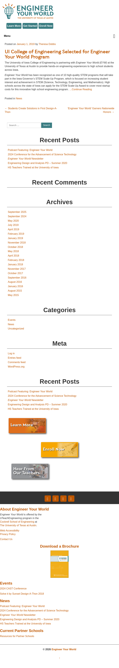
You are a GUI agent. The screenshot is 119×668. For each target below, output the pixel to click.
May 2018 (13, 251)
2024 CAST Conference (13, 588)
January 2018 (15, 264)
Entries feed (14, 357)
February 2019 (16, 233)
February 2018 (16, 260)
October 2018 (15, 247)
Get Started (30, 26)
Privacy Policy (8, 534)
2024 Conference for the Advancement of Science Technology (42, 154)
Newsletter (25, 158)
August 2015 (15, 290)
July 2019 (13, 225)
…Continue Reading (80, 89)
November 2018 (17, 242)
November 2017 (17, 269)
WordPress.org (16, 366)
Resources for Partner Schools (17, 636)
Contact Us (6, 539)
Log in (11, 353)
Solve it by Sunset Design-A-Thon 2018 (22, 593)
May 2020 (13, 220)
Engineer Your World (64, 649)
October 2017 (15, 273)
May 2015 (13, 295)
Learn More (14, 26)
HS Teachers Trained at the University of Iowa (33, 167)
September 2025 (17, 212)
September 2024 (17, 216)
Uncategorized (16, 328)
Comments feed (17, 362)
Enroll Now (45, 26)
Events (12, 320)
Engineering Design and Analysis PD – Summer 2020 (37, 163)
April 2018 (13, 255)
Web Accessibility (9, 530)
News (19, 98)
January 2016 (15, 286)
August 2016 (15, 282)
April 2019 (13, 229)
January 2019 (15, 238)
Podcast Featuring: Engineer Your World (30, 150)
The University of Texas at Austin (18, 525)
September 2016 (17, 277)
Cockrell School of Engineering (17, 521)
